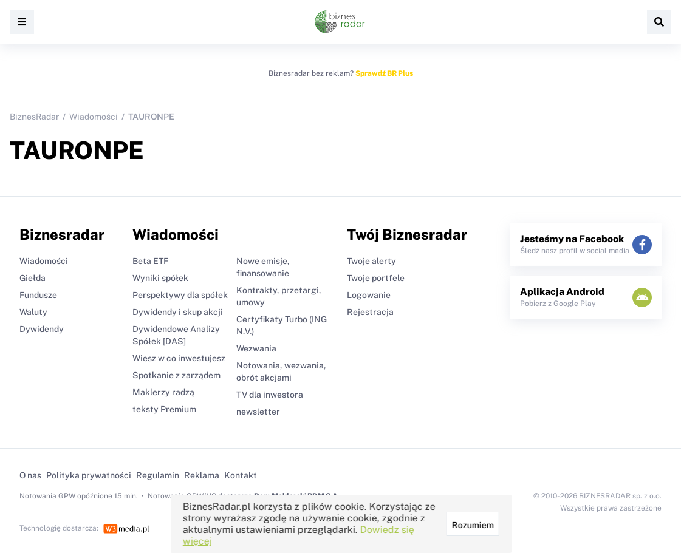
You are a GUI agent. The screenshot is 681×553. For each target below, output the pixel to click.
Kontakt (240, 475)
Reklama (201, 475)
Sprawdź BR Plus (384, 73)
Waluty (33, 312)
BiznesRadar (34, 116)
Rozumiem (472, 525)
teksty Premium (164, 409)
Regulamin (157, 475)
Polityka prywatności (88, 475)
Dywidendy (41, 329)
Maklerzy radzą (163, 392)
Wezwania (256, 348)
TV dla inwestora (269, 394)
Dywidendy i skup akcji (177, 312)
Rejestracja (370, 312)
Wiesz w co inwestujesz (178, 358)
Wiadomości (93, 116)
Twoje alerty (371, 261)
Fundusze (38, 295)
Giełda (32, 278)
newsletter (258, 411)
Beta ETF (150, 261)
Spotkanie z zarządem (176, 375)
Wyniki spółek (160, 278)
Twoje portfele (376, 278)
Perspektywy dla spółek (180, 295)
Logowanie (369, 295)
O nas (30, 475)
